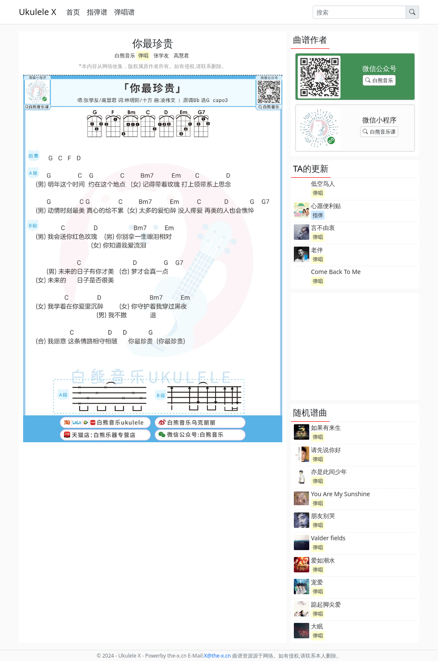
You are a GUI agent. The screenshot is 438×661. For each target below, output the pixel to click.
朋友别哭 (323, 516)
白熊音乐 (125, 55)
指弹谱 (97, 12)
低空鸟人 (323, 183)
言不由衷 (323, 227)
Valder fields (328, 538)
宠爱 (317, 582)
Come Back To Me (336, 272)
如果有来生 (326, 427)
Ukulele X (37, 12)
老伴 (317, 250)
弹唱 (143, 55)
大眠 (317, 626)
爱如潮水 (323, 560)
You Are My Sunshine (340, 494)
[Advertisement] (355, 346)
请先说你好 (326, 450)
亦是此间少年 (329, 471)
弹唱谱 (124, 12)
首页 (73, 12)
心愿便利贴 (326, 206)
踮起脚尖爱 (326, 604)
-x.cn (217, 655)
